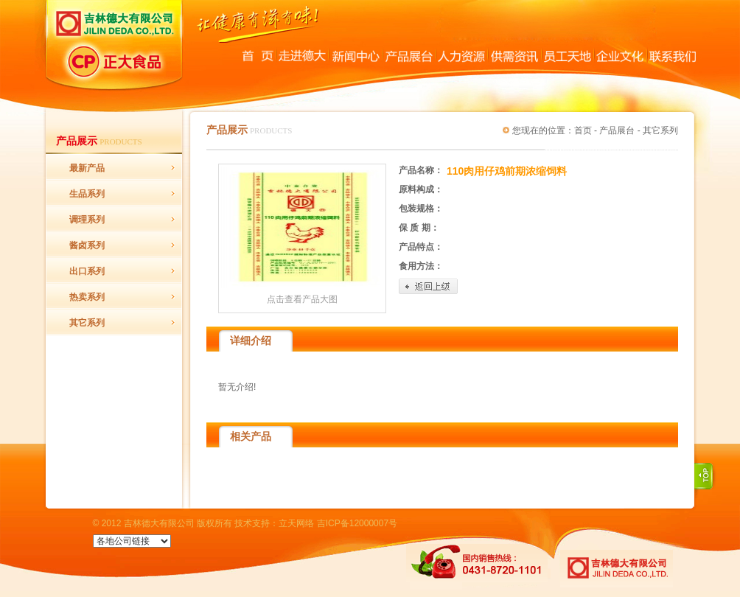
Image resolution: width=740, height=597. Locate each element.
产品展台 (617, 130)
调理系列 (87, 219)
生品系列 (87, 194)
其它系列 (87, 323)
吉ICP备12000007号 (357, 523)
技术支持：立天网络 (274, 523)
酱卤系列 (87, 245)
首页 (583, 130)
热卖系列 (87, 297)
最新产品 (87, 168)
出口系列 (87, 271)
